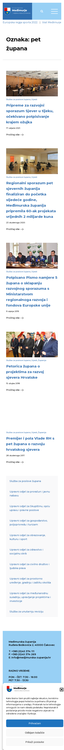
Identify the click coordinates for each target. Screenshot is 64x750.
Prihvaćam (35, 723)
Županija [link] (42, 360)
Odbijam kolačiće (34, 733)
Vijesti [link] (34, 99)
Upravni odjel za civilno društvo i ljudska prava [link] (29, 566)
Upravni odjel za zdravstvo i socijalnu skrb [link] (26, 551)
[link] (17, 11)
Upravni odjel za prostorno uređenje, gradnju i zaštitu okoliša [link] (30, 580)
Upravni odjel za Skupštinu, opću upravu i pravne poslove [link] (30, 508)
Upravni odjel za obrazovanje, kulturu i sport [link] (28, 537)
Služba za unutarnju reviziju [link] (26, 611)
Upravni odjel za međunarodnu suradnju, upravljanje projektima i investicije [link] (30, 597)
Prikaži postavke (34, 742)
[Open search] (41, 11)
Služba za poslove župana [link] (18, 99)
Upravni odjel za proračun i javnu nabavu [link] (30, 493)
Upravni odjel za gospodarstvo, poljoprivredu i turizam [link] (29, 522)
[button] (61, 690)
